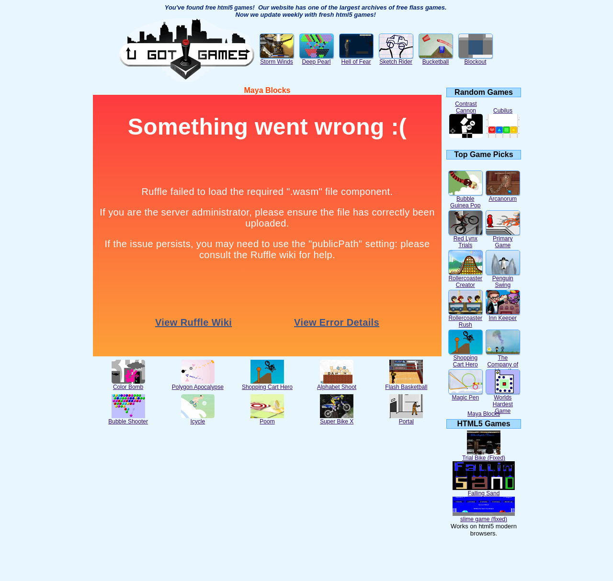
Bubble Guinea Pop (465, 199)
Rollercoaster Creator (465, 279)
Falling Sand (484, 491)
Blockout (475, 59)
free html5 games (229, 7)
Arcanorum (503, 196)
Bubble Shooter (128, 419)
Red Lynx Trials (465, 239)
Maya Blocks (483, 413)
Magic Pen (465, 395)
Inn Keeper (503, 315)
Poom (267, 419)
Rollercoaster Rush (465, 318)
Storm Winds (277, 59)
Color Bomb (128, 384)
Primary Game (503, 239)
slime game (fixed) (484, 517)
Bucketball (436, 59)
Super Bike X (336, 419)
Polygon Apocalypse (198, 384)
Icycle (198, 419)
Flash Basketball (406, 384)
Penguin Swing (503, 279)
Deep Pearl (316, 59)
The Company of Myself (503, 362)
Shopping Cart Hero (267, 384)
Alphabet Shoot (336, 384)
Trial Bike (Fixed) (483, 455)
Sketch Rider (396, 59)
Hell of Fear (356, 59)
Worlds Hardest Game (503, 401)
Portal (406, 419)
